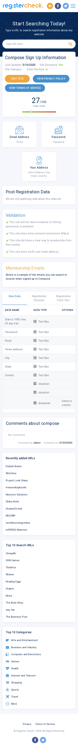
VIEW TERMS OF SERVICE (25, 88)
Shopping (14, 682)
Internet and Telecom (21, 675)
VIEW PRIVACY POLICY (51, 78)
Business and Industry (21, 647)
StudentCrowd (14, 508)
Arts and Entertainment (22, 640)
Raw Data (15, 296)
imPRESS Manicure (16, 529)
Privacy (27, 724)
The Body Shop (14, 602)
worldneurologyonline (18, 522)
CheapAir (11, 553)
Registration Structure (39, 298)
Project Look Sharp (17, 480)
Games (12, 661)
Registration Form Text (63, 298)
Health (12, 668)
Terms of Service (45, 724)
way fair (10, 609)
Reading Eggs (13, 581)
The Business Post (16, 616)
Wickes (10, 574)
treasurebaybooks (16, 487)
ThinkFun (11, 567)
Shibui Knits (12, 501)
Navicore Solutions (16, 494)
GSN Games (13, 560)
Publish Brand (13, 466)
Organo (10, 588)
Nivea (9, 595)
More (11, 703)
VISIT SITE (17, 78)
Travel (12, 696)
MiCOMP (10, 515)
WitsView (11, 473)
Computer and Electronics (23, 654)
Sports (12, 689)
